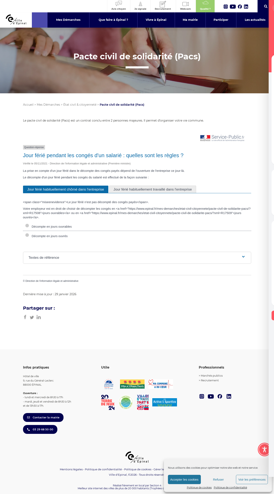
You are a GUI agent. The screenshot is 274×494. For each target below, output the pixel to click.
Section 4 (155, 485)
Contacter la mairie (43, 417)
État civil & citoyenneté (79, 105)
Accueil (28, 105)
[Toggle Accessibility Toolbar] (264, 449)
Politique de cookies (199, 487)
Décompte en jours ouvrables (48, 226)
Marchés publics (212, 375)
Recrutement (210, 380)
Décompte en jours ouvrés (46, 236)
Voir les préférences (252, 479)
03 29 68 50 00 (40, 429)
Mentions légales (71, 469)
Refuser (218, 479)
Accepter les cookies (184, 479)
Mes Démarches (48, 105)
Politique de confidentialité (230, 487)
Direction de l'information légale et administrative (52, 281)
